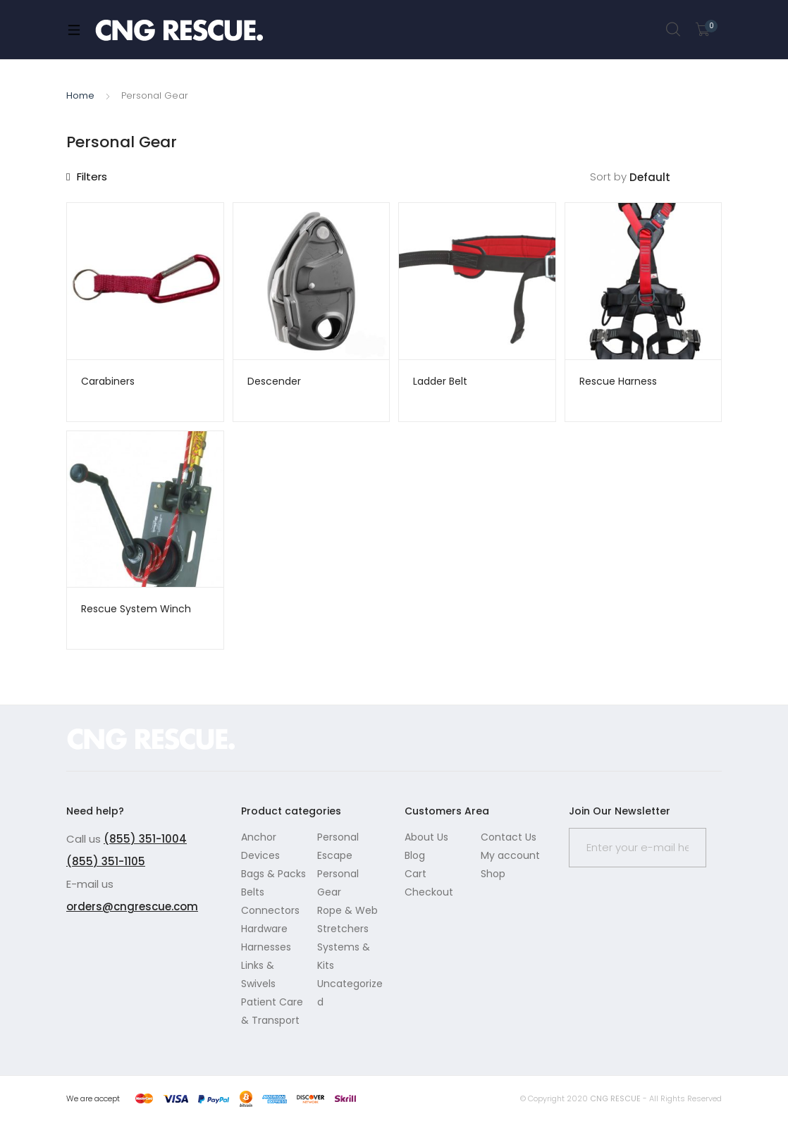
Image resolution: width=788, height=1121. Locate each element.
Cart (415, 874)
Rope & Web (347, 910)
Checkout (429, 892)
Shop (493, 874)
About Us (426, 837)
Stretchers (343, 929)
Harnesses (266, 947)
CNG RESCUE (615, 1098)
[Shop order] (675, 178)
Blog (415, 855)
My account (510, 855)
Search (674, 30)
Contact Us (508, 837)
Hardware (264, 929)
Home (80, 95)
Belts (252, 892)
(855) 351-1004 (145, 838)
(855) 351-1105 (105, 861)
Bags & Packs (273, 874)
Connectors (270, 910)
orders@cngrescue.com (132, 906)
